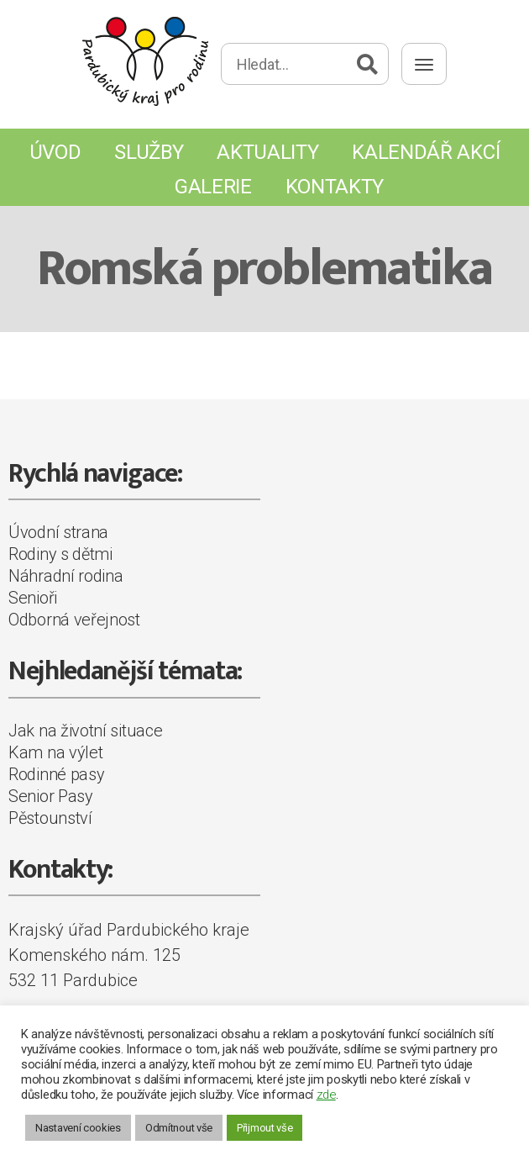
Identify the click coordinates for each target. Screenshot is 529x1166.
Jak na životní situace (85, 730)
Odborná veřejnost (74, 619)
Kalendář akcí (426, 152)
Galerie (213, 186)
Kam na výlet (55, 752)
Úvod (55, 152)
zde (326, 1094)
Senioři (32, 598)
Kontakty (335, 186)
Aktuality (267, 152)
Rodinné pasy (56, 774)
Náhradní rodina (65, 576)
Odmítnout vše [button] (178, 1127)
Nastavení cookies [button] (78, 1127)
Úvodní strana (58, 532)
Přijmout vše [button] (264, 1127)
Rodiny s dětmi (60, 554)
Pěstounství (50, 818)
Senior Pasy (50, 796)
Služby (148, 152)
